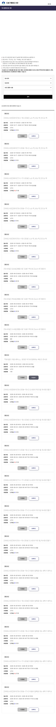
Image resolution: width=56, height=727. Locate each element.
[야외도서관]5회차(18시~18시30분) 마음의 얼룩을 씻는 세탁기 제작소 (28, 601)
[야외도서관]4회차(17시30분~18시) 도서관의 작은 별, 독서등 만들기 (27, 450)
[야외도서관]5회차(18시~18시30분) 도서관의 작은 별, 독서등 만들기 (27, 420)
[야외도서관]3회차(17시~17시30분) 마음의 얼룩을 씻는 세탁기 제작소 (28, 661)
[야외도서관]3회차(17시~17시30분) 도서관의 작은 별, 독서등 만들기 (27, 480)
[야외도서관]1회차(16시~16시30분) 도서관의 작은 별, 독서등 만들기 (27, 540)
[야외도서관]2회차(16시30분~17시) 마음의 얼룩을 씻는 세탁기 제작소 (28, 691)
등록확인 (34, 136)
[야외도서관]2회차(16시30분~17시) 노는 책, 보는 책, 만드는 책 (25, 208)
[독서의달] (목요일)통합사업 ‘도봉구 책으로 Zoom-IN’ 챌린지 (25, 299)
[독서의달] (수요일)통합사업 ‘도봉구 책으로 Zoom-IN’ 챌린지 (25, 329)
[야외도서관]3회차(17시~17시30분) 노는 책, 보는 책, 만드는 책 (25, 178)
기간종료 (22, 136)
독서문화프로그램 (6, 8)
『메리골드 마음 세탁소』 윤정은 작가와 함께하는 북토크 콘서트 (25, 359)
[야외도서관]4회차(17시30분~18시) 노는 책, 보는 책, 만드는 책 (25, 148)
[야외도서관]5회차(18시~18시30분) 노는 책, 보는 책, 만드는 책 (25, 118)
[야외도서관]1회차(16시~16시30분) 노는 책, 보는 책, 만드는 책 (25, 239)
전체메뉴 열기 (53, 3)
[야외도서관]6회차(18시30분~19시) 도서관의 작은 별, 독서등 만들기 (27, 390)
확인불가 (34, 377)
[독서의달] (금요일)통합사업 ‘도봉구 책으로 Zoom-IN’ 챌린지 (25, 269)
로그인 (49, 4)
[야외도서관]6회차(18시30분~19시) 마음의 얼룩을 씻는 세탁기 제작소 (28, 571)
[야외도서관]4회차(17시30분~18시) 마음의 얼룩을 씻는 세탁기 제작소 (28, 631)
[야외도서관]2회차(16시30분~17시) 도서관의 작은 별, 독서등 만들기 (27, 510)
